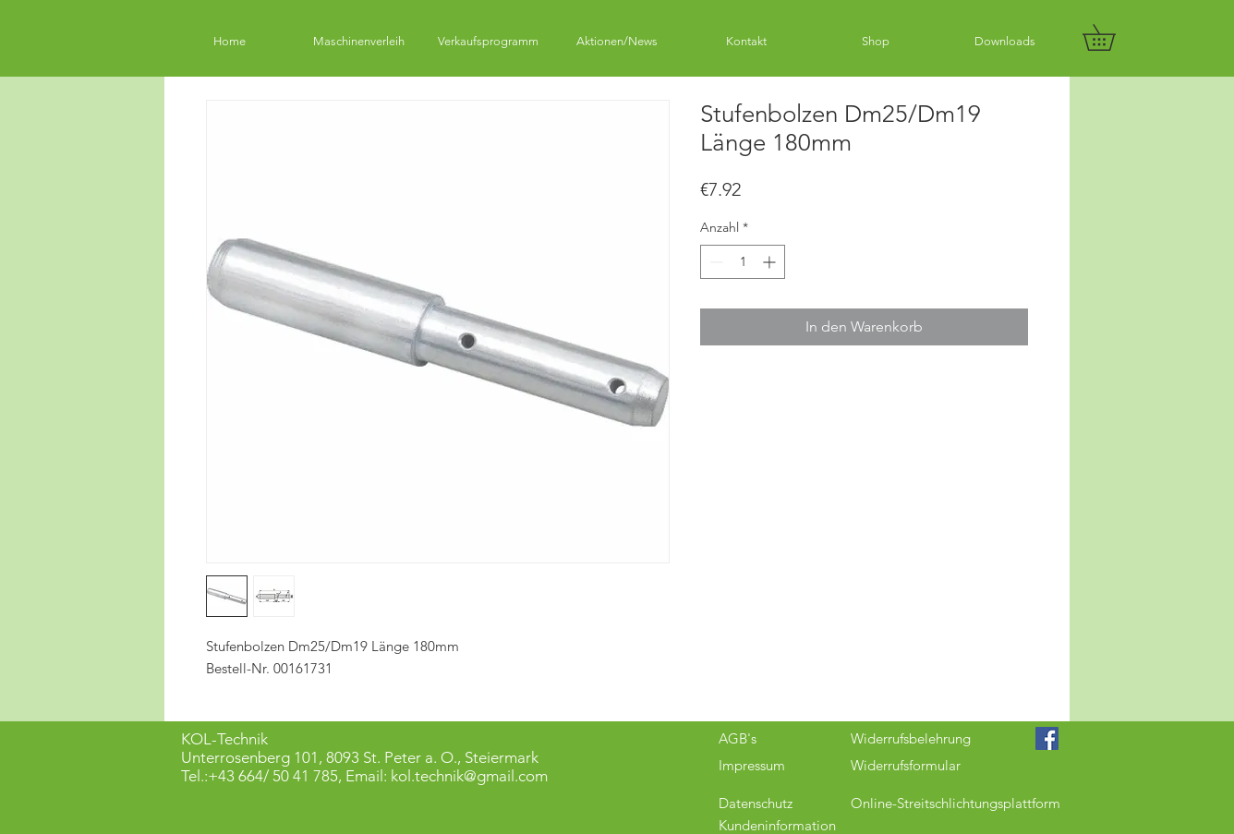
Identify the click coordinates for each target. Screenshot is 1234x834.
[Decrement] (714, 262)
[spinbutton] (742, 262)
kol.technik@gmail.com (469, 776)
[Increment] (770, 262)
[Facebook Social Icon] (1047, 738)
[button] (1112, 37)
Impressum (752, 765)
